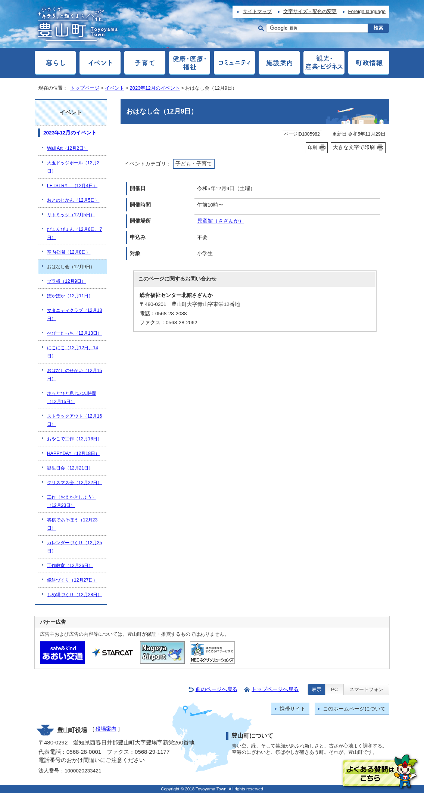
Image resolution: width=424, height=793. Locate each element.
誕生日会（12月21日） (70, 468)
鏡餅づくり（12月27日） (72, 580)
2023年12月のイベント (155, 88)
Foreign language (367, 11)
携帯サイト (293, 709)
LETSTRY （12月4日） (72, 185)
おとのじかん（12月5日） (73, 200)
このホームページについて (354, 709)
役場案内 (106, 729)
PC (334, 689)
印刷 (312, 147)
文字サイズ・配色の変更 (310, 11)
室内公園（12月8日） (68, 252)
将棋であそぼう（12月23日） (72, 524)
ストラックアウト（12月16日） (74, 420)
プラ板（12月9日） (66, 281)
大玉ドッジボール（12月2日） (73, 167)
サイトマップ (257, 11)
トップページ (84, 88)
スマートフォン (366, 689)
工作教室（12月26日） (70, 565)
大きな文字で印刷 (354, 147)
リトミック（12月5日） (71, 214)
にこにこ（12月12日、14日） (72, 352)
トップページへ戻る (275, 689)
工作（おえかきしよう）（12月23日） (71, 501)
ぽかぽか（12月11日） (70, 295)
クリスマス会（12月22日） (74, 482)
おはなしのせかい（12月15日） (74, 374)
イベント (114, 88)
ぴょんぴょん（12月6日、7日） (74, 233)
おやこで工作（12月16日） (74, 439)
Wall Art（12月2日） (67, 148)
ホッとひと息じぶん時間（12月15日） (71, 397)
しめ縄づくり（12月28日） (74, 594)
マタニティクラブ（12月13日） (74, 314)
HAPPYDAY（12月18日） (73, 453)
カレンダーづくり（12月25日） (74, 547)
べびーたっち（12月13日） (74, 333)
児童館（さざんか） (220, 221)
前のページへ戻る (216, 689)
